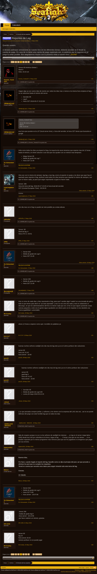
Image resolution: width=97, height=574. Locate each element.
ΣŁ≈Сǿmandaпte (9, 163)
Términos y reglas (79, 570)
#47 (92, 240)
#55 (92, 423)
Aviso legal (81, 567)
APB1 (6, 242)
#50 (92, 313)
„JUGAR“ (73, 55)
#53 (92, 381)
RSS (94, 567)
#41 (92, 78)
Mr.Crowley (7, 314)
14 (33, 62)
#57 (92, 480)
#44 (92, 168)
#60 (92, 544)
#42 (92, 108)
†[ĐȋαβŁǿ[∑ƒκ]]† (9, 103)
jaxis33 (6, 358)
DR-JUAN (7, 524)
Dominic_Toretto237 (9, 80)
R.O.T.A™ (7, 336)
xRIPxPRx (7, 219)
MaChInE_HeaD (23, 426)
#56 (92, 446)
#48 (92, 268)
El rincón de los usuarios (14, 40)
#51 (92, 335)
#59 (92, 523)
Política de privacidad (90, 570)
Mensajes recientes (8, 29)
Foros (7, 25)
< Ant (12, 62)
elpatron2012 (8, 447)
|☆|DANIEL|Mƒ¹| (23, 82)
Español (4, 567)
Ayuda (87, 567)
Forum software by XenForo (15, 570)
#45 (92, 196)
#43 (92, 139)
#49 (92, 290)
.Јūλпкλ (6, 402)
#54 (92, 401)
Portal (91, 567)
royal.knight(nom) (9, 188)
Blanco (29, 40)
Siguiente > (38, 62)
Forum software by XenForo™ (45, 570)
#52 (92, 357)
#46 (92, 218)
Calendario (16, 25)
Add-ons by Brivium (76, 571)
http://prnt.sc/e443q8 (24, 165)
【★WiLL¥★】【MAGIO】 (8, 424)
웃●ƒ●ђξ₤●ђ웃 (8, 291)
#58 (92, 502)
